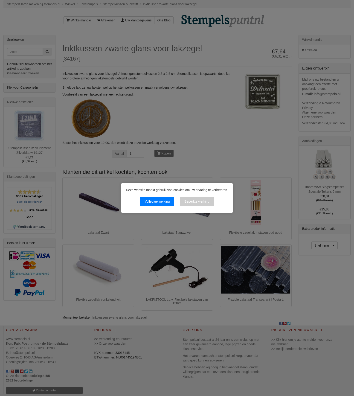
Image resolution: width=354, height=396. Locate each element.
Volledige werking (157, 201)
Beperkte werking (196, 201)
